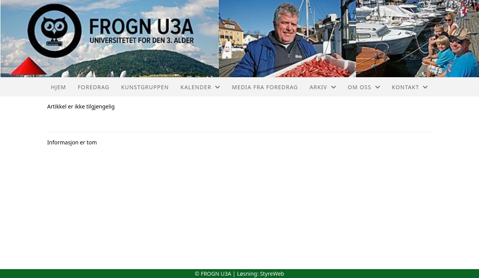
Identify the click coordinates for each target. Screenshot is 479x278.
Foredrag (93, 87)
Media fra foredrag (265, 87)
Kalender (201, 87)
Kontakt (410, 87)
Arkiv (323, 87)
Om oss (364, 87)
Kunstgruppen (145, 87)
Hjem (58, 87)
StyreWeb (272, 273)
